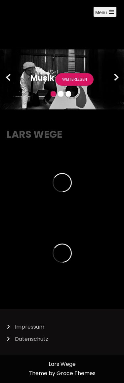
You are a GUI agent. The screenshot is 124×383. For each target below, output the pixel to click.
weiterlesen (74, 79)
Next (115, 78)
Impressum (29, 327)
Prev (8, 78)
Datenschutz (31, 339)
